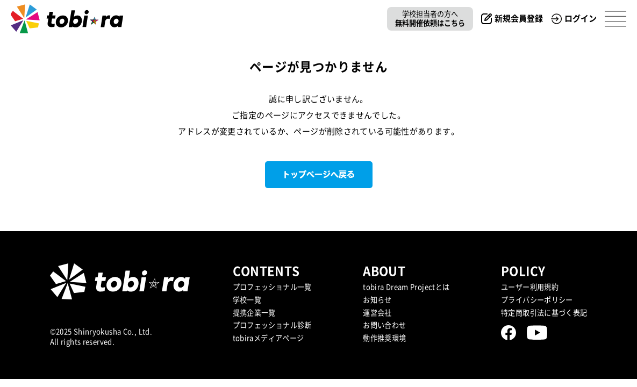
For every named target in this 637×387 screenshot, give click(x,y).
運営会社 (377, 313)
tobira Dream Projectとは (406, 287)
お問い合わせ (384, 325)
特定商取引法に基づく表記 (544, 313)
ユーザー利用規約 (530, 287)
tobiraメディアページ (268, 338)
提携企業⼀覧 (254, 313)
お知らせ (377, 300)
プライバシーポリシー (537, 300)
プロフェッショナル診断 (272, 325)
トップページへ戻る (318, 174)
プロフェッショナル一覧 (272, 287)
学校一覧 (247, 300)
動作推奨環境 (384, 338)
